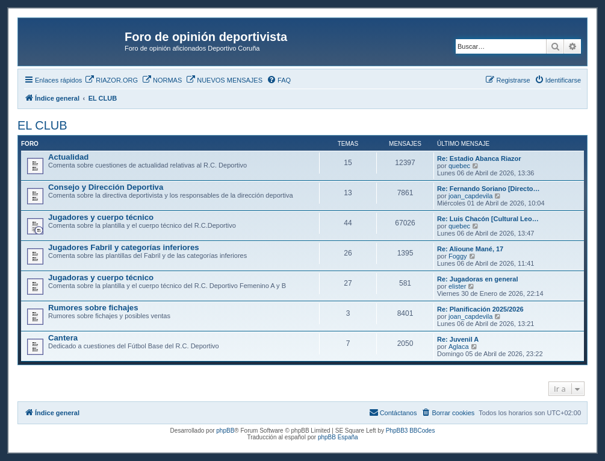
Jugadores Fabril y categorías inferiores (123, 247)
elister (457, 286)
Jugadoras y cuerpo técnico (101, 277)
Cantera (63, 337)
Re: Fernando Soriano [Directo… (488, 188)
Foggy (457, 256)
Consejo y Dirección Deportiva (105, 187)
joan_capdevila (470, 195)
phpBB (225, 430)
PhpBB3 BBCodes (410, 430)
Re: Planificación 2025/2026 (480, 309)
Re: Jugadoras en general (477, 279)
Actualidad (68, 157)
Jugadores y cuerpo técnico (101, 217)
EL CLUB (42, 125)
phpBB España (338, 437)
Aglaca (458, 346)
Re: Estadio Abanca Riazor (479, 158)
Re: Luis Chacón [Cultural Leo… (488, 218)
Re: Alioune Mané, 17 (470, 248)
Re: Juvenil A (458, 339)
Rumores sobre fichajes (93, 307)
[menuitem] (111, 80)
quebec (459, 165)
